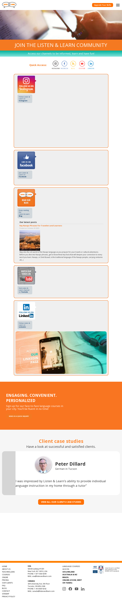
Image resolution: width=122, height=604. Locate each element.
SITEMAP (5, 593)
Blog (73, 68)
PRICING (5, 580)
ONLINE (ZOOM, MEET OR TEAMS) (72, 581)
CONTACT (6, 591)
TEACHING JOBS (8, 572)
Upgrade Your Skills (102, 5)
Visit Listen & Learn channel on (24, 290)
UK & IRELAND (68, 572)
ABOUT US (6, 569)
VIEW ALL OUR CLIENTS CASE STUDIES (61, 501)
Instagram (55, 68)
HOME (4, 566)
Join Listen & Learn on (23, 175)
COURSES (6, 574)
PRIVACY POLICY (8, 596)
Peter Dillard (70, 464)
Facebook (64, 68)
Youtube (82, 68)
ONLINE (5, 577)
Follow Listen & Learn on (24, 99)
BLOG (4, 588)
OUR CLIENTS (7, 583)
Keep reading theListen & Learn (24, 213)
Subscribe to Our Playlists (89, 548)
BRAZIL (65, 577)
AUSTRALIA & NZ (69, 574)
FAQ (3, 585)
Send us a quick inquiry (19, 416)
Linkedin (91, 68)
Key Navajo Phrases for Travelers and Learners (40, 225)
